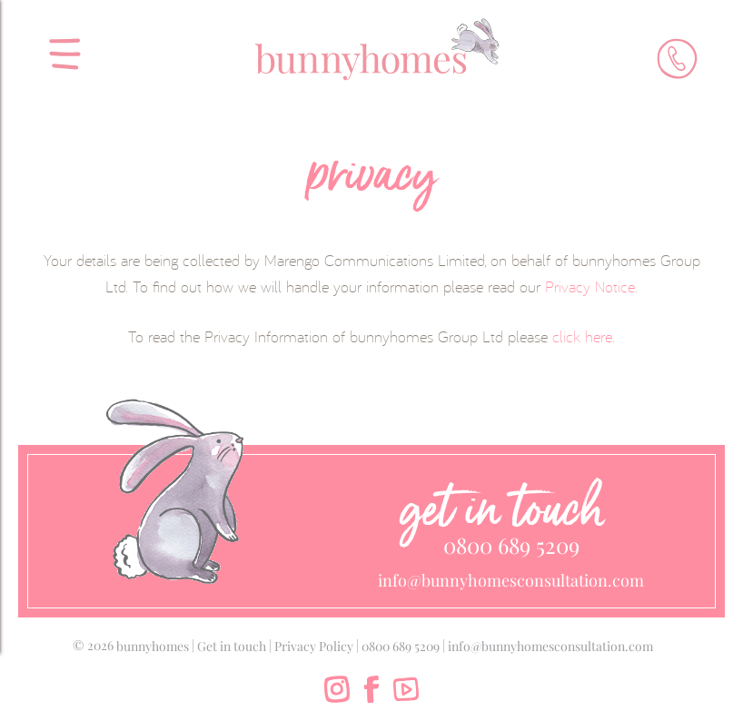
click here (582, 336)
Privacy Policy (313, 646)
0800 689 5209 (511, 544)
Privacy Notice (590, 286)
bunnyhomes (152, 646)
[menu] (59, 47)
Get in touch (231, 646)
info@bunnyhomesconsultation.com (511, 580)
